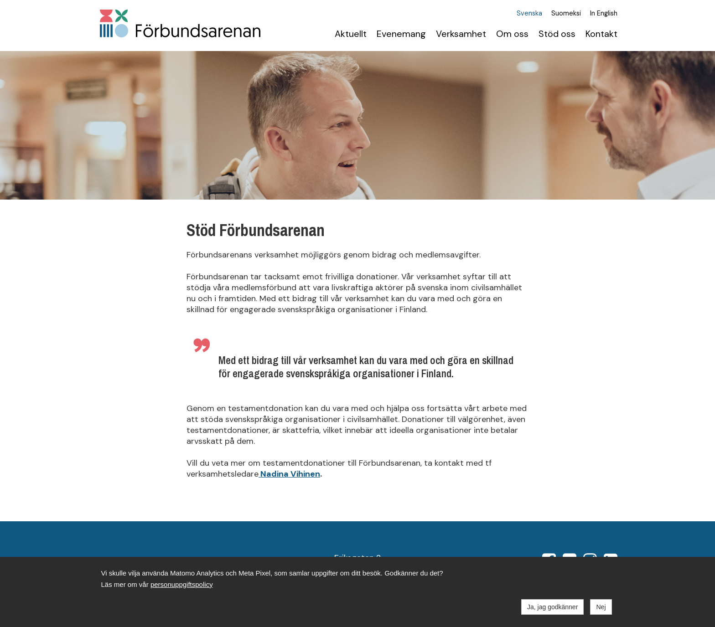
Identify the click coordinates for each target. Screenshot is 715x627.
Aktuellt (351, 33)
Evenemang (401, 33)
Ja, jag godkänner (552, 607)
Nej (601, 607)
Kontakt (601, 33)
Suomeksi (566, 14)
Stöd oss (557, 33)
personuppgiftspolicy (181, 584)
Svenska (529, 14)
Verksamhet (461, 33)
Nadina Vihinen (289, 473)
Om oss (512, 33)
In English (603, 14)
